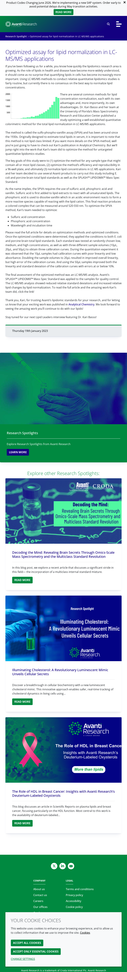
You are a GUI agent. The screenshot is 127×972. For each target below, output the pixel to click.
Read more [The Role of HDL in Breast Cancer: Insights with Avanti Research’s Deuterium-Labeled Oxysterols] (22, 823)
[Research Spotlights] (63, 388)
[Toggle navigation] (119, 24)
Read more (63, 12)
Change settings (23, 959)
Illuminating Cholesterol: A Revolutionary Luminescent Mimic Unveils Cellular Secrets (60, 672)
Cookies (85, 933)
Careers (38, 901)
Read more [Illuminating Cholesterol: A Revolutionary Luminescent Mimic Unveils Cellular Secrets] (22, 702)
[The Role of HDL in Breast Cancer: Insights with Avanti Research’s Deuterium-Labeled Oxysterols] (63, 750)
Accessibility (73, 901)
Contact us (40, 895)
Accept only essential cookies (36, 951)
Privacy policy (74, 895)
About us (39, 889)
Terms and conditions (80, 889)
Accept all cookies (27, 943)
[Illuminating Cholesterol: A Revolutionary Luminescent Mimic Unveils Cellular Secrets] (63, 628)
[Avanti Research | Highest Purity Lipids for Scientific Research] (21, 24)
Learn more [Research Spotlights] (18, 452)
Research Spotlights (22, 433)
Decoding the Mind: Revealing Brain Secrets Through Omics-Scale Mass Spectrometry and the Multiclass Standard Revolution (63, 554)
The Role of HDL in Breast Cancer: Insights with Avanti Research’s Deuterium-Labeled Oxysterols (63, 793)
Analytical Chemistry (81, 304)
